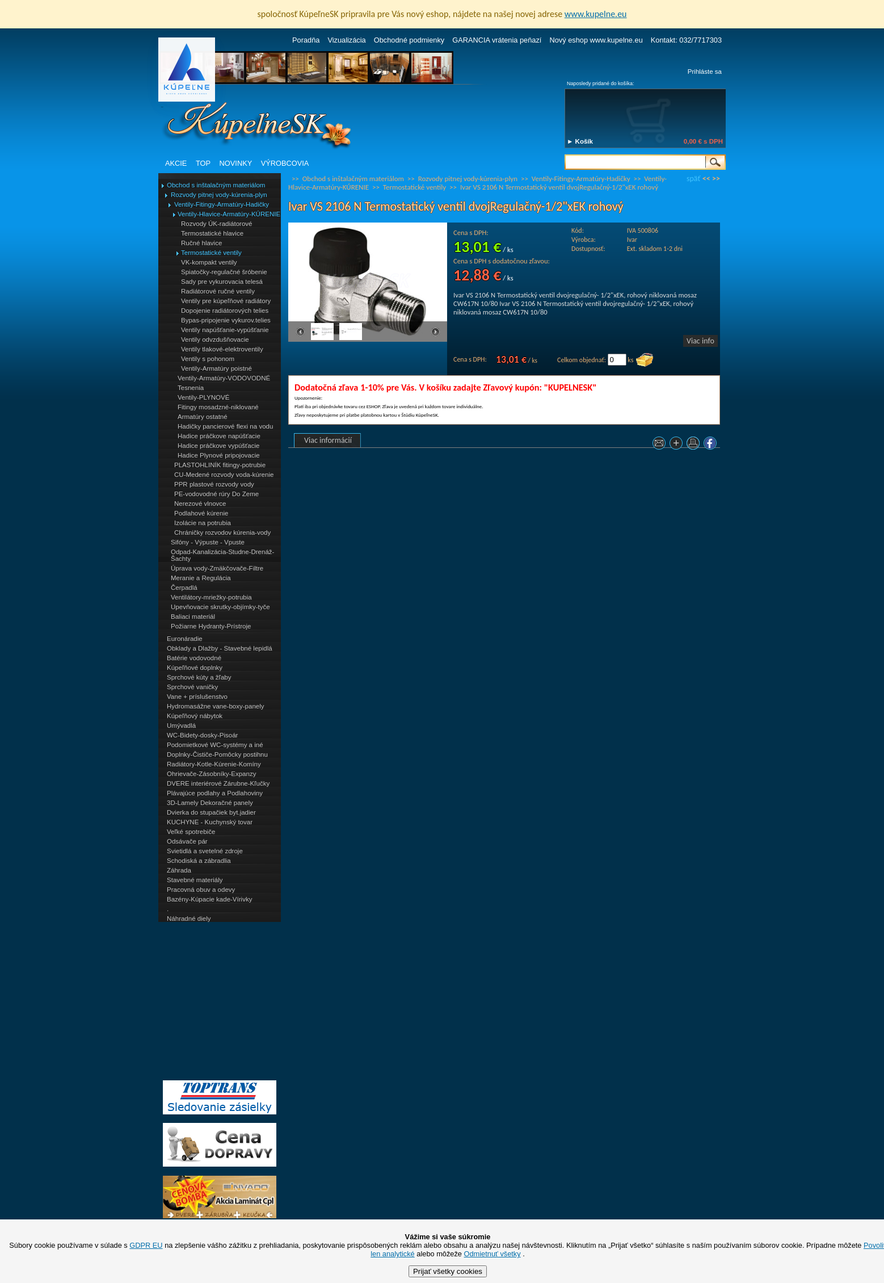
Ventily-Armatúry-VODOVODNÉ (224, 378)
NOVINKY (236, 163)
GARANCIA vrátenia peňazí (496, 40)
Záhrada (179, 870)
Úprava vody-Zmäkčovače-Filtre (217, 568)
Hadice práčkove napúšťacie (219, 436)
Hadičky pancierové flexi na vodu (225, 426)
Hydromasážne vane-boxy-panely (215, 706)
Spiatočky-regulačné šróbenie (224, 272)
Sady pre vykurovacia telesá (222, 281)
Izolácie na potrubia (202, 522)
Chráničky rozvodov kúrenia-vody (222, 532)
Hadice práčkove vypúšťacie (219, 445)
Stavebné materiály (195, 880)
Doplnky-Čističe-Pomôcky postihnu (217, 754)
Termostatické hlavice (212, 233)
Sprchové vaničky (192, 687)
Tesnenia (191, 387)
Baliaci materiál (193, 616)
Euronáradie (185, 638)
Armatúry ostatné (203, 416)
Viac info (700, 341)
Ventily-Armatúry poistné (216, 368)
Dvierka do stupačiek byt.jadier (211, 812)
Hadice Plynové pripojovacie (219, 455)
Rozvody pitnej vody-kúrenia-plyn (219, 194)
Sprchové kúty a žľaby (199, 677)
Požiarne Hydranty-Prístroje (211, 626)
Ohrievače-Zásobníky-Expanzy (211, 773)
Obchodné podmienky (409, 40)
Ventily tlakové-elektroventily (222, 349)
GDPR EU (145, 1245)
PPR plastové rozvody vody (214, 484)
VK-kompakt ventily (209, 262)
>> (716, 178)
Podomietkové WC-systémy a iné (215, 744)
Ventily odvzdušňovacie (215, 339)
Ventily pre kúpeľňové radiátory (226, 300)
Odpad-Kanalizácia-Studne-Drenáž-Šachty (222, 555)
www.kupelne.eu (596, 14)
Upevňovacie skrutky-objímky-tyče (220, 606)
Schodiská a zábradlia (199, 860)
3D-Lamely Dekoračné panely (210, 802)
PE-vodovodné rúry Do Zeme (216, 493)
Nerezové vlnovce (200, 503)
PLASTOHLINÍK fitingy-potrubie (220, 465)
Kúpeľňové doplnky (194, 667)
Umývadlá (181, 725)
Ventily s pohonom (207, 358)
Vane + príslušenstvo (197, 696)
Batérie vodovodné (194, 658)
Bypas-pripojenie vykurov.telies (226, 320)
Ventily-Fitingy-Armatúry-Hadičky (221, 204)
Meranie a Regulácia (201, 578)
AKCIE (176, 163)
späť (693, 178)
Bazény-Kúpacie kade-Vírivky (209, 899)
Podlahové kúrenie (201, 513)
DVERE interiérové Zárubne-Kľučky (218, 783)
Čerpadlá (184, 587)
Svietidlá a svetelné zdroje (205, 851)
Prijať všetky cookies (447, 1271)
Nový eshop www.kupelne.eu (595, 40)
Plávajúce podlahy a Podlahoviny (215, 793)
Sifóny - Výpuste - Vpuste (208, 542)
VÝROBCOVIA (285, 163)
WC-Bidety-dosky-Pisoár (202, 735)
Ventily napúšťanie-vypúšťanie (225, 329)
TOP (203, 163)
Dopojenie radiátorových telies (224, 310)
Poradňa (305, 40)
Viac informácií (328, 440)
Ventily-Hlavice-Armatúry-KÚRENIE (229, 214)
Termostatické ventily (211, 252)
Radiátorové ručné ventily (218, 291)
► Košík (580, 141)
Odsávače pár (187, 841)
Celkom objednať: (581, 360)
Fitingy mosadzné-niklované (218, 407)
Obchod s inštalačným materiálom (216, 185)
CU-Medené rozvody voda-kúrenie (223, 474)
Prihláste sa (705, 71)
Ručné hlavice (201, 243)
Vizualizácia (346, 40)
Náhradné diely (189, 918)
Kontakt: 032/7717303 (686, 40)
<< (706, 178)
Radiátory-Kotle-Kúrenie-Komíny (214, 764)
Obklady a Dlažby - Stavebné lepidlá (219, 648)
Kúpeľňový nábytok (194, 715)
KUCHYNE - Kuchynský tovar (209, 822)
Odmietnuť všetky (492, 1254)
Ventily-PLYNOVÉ (203, 397)
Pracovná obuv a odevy (201, 889)
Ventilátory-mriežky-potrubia (211, 597)
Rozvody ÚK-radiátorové (216, 223)
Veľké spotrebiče (191, 831)
